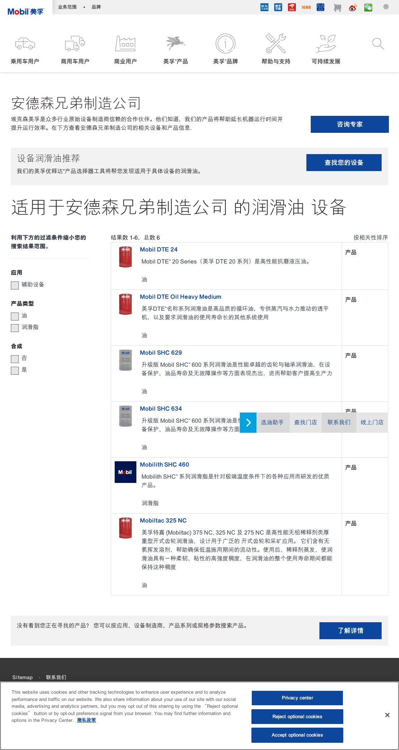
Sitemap (22, 677)
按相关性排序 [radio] (370, 237)
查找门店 (305, 422)
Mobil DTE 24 (159, 249)
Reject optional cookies (297, 716)
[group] (46, 285)
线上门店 (372, 422)
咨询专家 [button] (350, 124)
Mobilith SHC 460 (164, 464)
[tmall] (278, 8)
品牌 (96, 7)
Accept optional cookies (297, 735)
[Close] (387, 715)
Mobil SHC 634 (161, 408)
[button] (25, 50)
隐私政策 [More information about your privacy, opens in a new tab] (86, 720)
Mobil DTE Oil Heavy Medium (180, 296)
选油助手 (272, 422)
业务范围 (67, 7)
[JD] (292, 8)
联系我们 (339, 422)
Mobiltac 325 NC (163, 520)
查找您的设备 (344, 162)
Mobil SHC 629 (161, 352)
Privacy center (297, 698)
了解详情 (351, 631)
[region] (199, 715)
